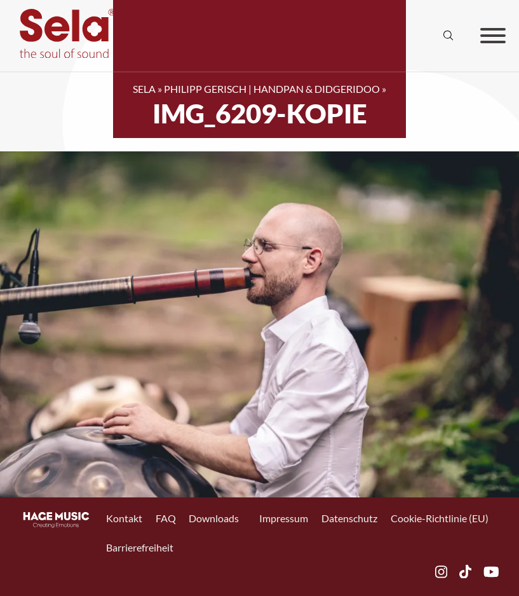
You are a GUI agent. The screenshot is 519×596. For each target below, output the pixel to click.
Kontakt (124, 518)
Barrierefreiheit (139, 547)
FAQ (166, 518)
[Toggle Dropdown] (245, 518)
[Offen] (493, 35)
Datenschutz (349, 518)
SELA (144, 89)
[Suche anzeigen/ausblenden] (448, 35)
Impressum (283, 518)
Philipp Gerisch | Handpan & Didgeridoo (272, 89)
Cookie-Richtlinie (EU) (440, 518)
